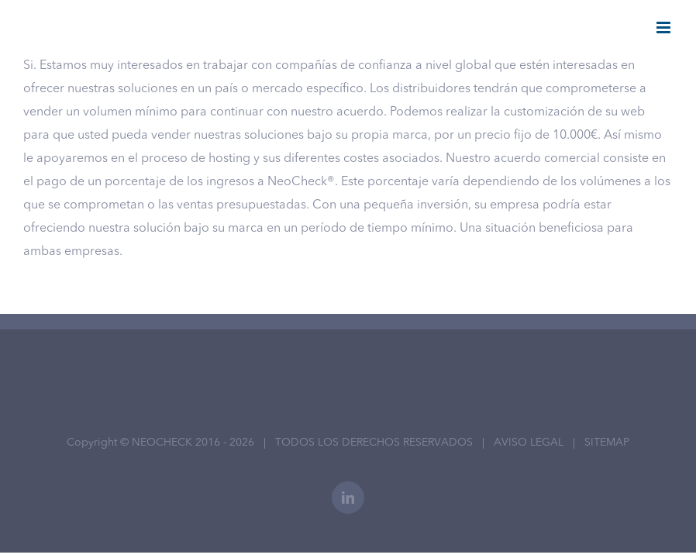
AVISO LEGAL (528, 442)
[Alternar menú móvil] (664, 27)
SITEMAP (606, 442)
